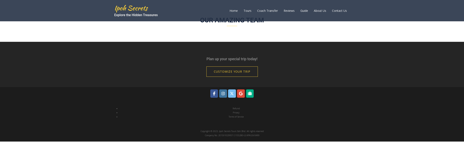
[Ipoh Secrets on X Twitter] (232, 93)
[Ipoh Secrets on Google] (241, 93)
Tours (247, 11)
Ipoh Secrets (131, 8)
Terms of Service (236, 116)
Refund (236, 108)
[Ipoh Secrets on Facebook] (214, 93)
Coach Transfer (267, 11)
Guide (304, 11)
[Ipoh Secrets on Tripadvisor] (250, 93)
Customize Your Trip (232, 71)
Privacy (236, 112)
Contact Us (339, 11)
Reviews (289, 11)
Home (234, 11)
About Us (320, 11)
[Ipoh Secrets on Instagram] (223, 93)
